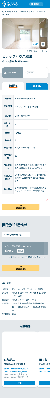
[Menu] (46, 4)
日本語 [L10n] (36, 4)
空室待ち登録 (21, 208)
